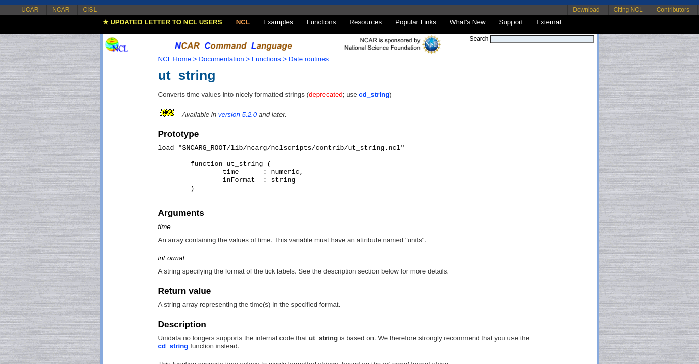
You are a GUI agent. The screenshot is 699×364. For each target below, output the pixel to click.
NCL (243, 22)
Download (586, 9)
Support (511, 22)
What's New (468, 22)
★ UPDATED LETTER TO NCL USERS (162, 22)
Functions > (269, 59)
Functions (321, 22)
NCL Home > (177, 59)
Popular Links (415, 22)
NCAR (60, 9)
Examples (278, 22)
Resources (365, 22)
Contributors (673, 9)
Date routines (309, 59)
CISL (90, 9)
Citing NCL (628, 9)
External (548, 22)
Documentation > (224, 59)
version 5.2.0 (237, 114)
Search (478, 38)
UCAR (29, 9)
